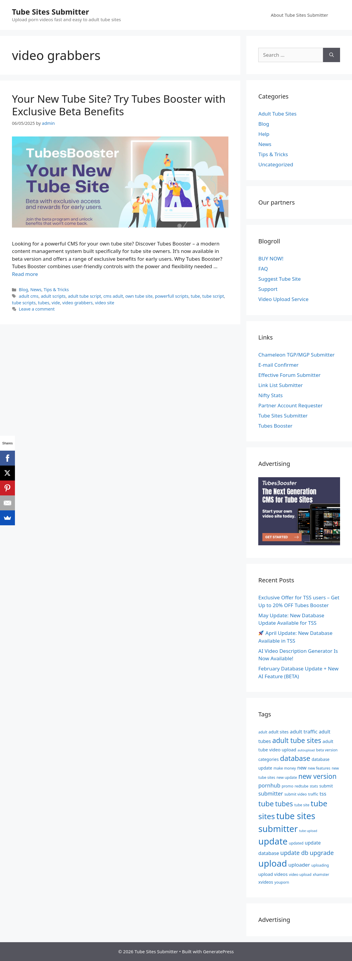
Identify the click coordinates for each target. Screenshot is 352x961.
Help (263, 134)
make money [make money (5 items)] (284, 768)
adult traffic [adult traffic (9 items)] (304, 731)
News (35, 289)
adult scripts (53, 296)
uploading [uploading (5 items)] (320, 865)
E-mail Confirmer (278, 364)
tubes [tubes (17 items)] (284, 803)
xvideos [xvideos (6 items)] (265, 882)
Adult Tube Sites (277, 113)
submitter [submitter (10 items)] (270, 793)
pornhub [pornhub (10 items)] (269, 785)
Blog (23, 289)
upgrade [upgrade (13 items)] (322, 852)
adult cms (29, 296)
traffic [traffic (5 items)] (313, 794)
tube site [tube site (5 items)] (302, 805)
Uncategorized (275, 164)
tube (195, 296)
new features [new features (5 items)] (319, 768)
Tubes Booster (275, 425)
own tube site (139, 296)
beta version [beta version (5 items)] (327, 750)
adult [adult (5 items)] (262, 732)
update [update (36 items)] (273, 841)
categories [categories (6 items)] (268, 759)
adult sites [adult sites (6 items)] (279, 732)
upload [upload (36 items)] (272, 863)
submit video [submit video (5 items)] (295, 794)
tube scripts (24, 303)
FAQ (263, 268)
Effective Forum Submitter (289, 374)
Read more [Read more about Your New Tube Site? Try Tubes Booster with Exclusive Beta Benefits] (25, 274)
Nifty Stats (270, 395)
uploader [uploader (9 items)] (299, 864)
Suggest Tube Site (279, 278)
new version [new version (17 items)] (317, 776)
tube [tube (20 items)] (266, 803)
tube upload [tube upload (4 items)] (308, 831)
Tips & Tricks (56, 289)
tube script (213, 296)
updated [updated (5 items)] (296, 843)
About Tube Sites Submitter (299, 15)
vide (56, 303)
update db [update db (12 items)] (294, 853)
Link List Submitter (280, 385)
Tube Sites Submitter (50, 12)
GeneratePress (218, 951)
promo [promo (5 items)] (287, 786)
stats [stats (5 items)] (314, 786)
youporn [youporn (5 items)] (281, 882)
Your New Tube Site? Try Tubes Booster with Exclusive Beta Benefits (118, 105)
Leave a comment (37, 309)
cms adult (113, 296)
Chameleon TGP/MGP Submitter (296, 354)
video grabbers (77, 303)
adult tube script (84, 296)
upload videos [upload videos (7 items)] (273, 874)
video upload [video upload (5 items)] (300, 874)
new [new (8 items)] (301, 767)
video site (104, 303)
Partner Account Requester (290, 405)
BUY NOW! (270, 258)
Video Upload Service (283, 299)
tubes (43, 303)
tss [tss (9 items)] (322, 793)
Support (267, 288)
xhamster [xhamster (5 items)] (321, 874)
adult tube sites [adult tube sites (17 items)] (296, 740)
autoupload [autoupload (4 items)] (306, 750)
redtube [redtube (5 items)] (301, 786)
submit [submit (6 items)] (326, 786)
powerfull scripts (171, 296)
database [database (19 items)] (295, 758)
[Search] (331, 55)
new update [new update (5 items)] (286, 777)
